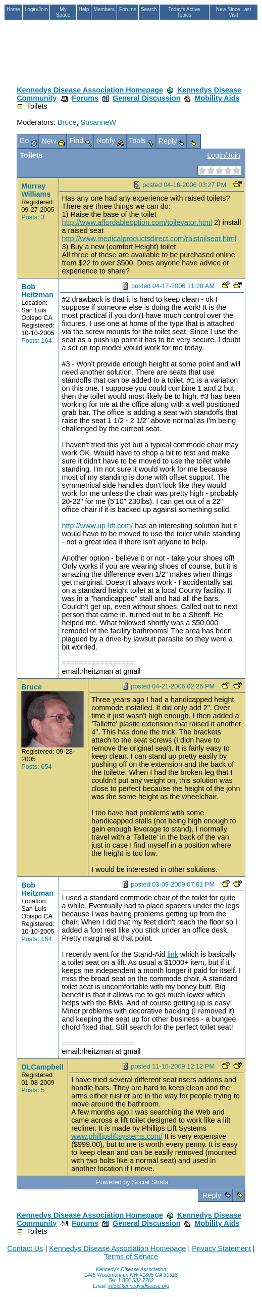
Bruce (67, 122)
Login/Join (223, 155)
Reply (211, 1195)
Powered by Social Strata (132, 1182)
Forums (85, 98)
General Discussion (146, 98)
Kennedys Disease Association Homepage (90, 90)
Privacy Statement (221, 1248)
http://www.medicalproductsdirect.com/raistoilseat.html (149, 239)
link (172, 954)
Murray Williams (35, 190)
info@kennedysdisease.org (138, 1286)
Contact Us (25, 1248)
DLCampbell (42, 1067)
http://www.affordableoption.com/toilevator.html (137, 222)
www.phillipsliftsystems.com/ (117, 1136)
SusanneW (98, 122)
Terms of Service (131, 1257)
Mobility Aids (216, 98)
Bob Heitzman (37, 291)
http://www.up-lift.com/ (97, 526)
